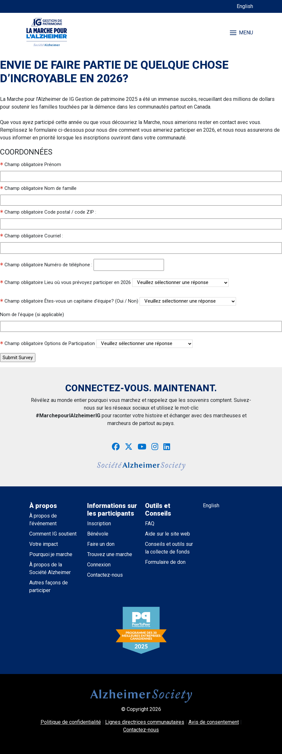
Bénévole (97, 534)
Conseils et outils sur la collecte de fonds (169, 548)
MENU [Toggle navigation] (241, 33)
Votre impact (43, 544)
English (245, 6)
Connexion (99, 565)
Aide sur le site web (167, 534)
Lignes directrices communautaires (144, 722)
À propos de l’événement (43, 520)
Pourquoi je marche (50, 554)
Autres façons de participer (48, 586)
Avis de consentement (213, 722)
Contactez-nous (105, 575)
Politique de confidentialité (71, 722)
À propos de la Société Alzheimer (50, 568)
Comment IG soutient (53, 534)
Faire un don (100, 544)
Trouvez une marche (109, 554)
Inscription (99, 523)
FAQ (149, 523)
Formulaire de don (165, 562)
